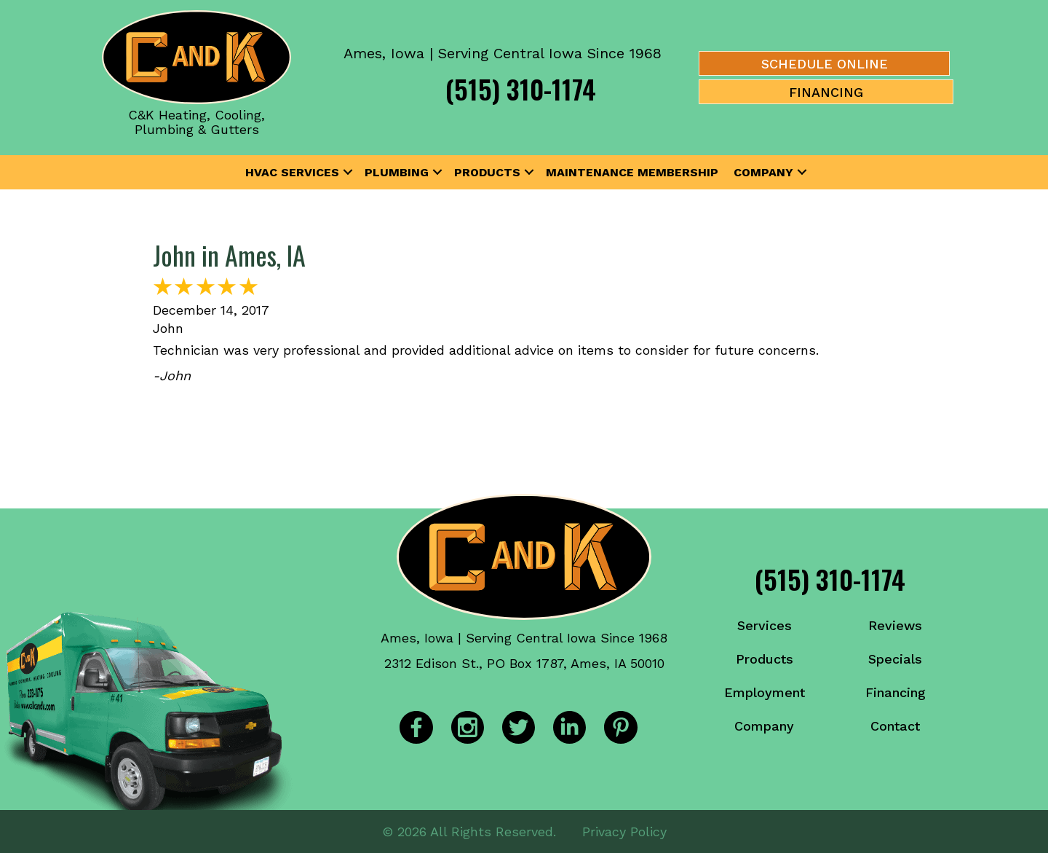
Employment (764, 692)
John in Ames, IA (229, 254)
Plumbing (397, 172)
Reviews (895, 625)
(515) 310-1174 (520, 88)
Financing (895, 692)
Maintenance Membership (632, 172)
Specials (895, 659)
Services (764, 625)
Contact (895, 726)
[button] (348, 172)
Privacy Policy (624, 830)
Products (487, 172)
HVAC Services (292, 172)
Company (763, 172)
